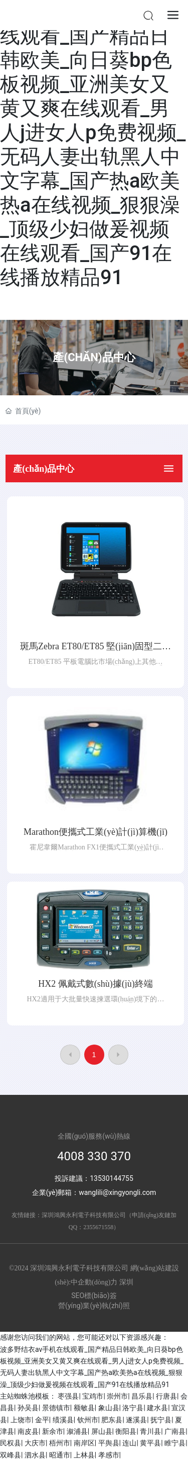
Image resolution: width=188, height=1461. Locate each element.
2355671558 (98, 1227)
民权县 (10, 1443)
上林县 (84, 1455)
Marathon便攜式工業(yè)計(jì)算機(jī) (95, 832)
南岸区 (84, 1443)
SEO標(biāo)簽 (93, 1296)
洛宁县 (132, 1408)
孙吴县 (28, 1408)
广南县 (174, 1431)
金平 (42, 1420)
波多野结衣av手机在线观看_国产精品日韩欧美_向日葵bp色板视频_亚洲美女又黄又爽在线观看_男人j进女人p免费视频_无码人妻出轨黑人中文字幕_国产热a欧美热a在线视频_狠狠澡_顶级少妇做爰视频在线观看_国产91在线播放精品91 (92, 144)
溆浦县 (77, 1431)
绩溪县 (63, 1420)
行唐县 (166, 1396)
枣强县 (68, 1396)
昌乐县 (141, 1396)
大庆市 (35, 1443)
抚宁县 (160, 1420)
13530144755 (111, 1178)
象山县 (108, 1408)
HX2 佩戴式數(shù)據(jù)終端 (95, 984)
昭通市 (59, 1455)
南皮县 (28, 1431)
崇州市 (117, 1396)
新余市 (52, 1431)
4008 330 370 (94, 1156)
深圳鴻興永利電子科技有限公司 (84, 1215)
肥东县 (111, 1420)
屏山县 (101, 1431)
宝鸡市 (92, 1396)
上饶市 (21, 1420)
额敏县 (84, 1408)
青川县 (150, 1431)
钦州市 (87, 1420)
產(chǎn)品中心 (94, 357)
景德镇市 (56, 1408)
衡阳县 (125, 1431)
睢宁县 (174, 1443)
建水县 (157, 1408)
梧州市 (59, 1443)
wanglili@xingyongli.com (117, 1192)
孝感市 (108, 1455)
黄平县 (150, 1443)
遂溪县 (136, 1420)
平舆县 (108, 1443)
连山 (129, 1443)
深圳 (126, 1282)
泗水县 (35, 1455)
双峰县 (10, 1455)
